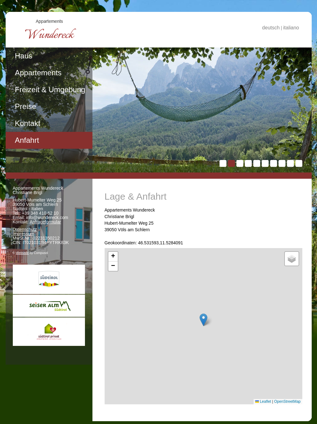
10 (298, 163)
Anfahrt (27, 140)
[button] (203, 319)
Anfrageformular (45, 221)
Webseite (22, 253)
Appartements (38, 72)
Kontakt (27, 123)
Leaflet (263, 401)
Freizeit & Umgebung (50, 89)
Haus (23, 56)
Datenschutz (25, 229)
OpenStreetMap (287, 401)
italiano (291, 27)
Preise (25, 106)
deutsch (271, 27)
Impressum (23, 233)
